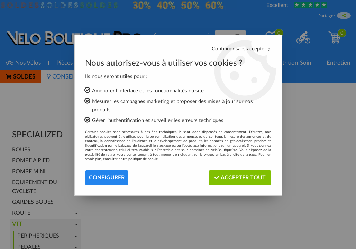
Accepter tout (240, 178)
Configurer (107, 178)
